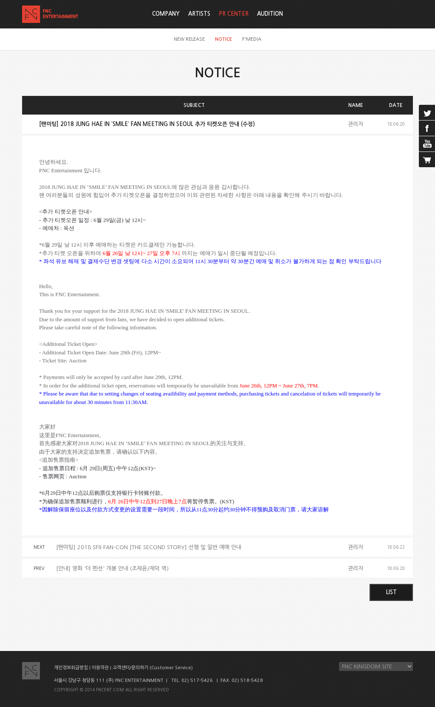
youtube (427, 144)
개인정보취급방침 (71, 667)
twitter (427, 112)
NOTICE (223, 39)
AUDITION (270, 14)
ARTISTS (199, 14)
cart (427, 159)
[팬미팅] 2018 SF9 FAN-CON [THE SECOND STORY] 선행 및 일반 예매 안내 (148, 547)
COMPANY (166, 14)
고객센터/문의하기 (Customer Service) (153, 667)
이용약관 (100, 667)
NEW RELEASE (189, 39)
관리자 (355, 124)
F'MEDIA (251, 39)
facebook (427, 128)
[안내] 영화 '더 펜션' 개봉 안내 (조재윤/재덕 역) (112, 568)
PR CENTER (234, 14)
